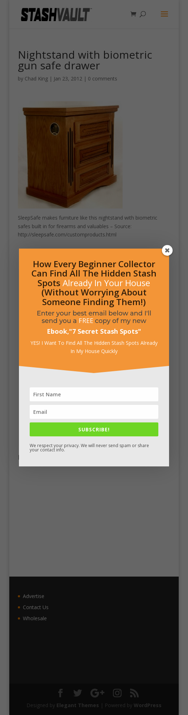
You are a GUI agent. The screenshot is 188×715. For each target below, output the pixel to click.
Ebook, (58, 331)
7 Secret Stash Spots (105, 331)
